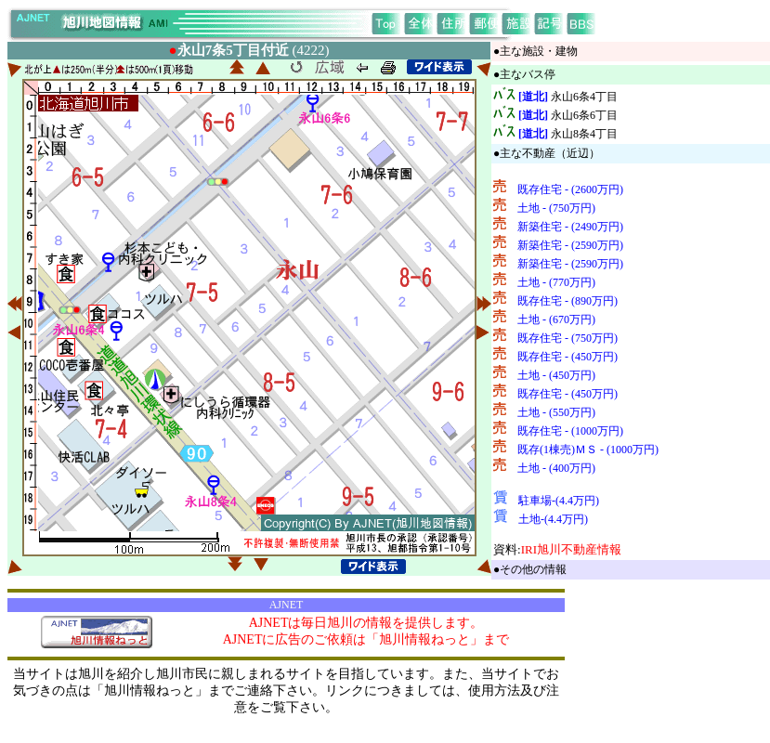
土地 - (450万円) (556, 375)
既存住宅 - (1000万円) (570, 430)
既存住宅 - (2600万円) (570, 189)
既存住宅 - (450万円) (567, 356)
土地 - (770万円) (556, 282)
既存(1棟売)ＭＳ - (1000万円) (588, 449)
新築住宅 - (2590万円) (570, 245)
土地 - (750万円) (556, 208)
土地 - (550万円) (556, 412)
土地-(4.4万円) (553, 519)
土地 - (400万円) (556, 468)
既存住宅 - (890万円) (567, 300)
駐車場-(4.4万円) (558, 500)
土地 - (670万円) (556, 319)
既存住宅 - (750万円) (567, 338)
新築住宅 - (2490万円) (570, 226)
